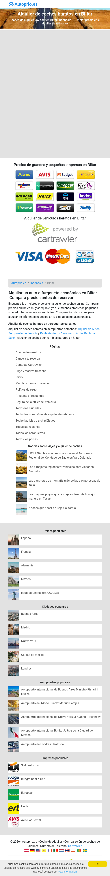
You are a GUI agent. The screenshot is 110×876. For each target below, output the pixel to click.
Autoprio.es (23, 4)
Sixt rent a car (30, 765)
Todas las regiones (28, 427)
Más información (67, 871)
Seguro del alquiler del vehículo (36, 402)
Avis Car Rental (31, 820)
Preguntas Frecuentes (30, 396)
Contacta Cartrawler (29, 364)
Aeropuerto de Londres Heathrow (42, 744)
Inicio (19, 377)
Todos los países (27, 439)
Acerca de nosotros (28, 352)
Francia (26, 551)
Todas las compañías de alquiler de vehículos (45, 414)
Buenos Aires (29, 613)
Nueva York (28, 641)
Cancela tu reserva (28, 358)
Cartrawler (75, 846)
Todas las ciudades (28, 408)
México (26, 579)
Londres (26, 668)
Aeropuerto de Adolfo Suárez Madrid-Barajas (50, 703)
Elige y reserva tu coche (31, 371)
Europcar (27, 792)
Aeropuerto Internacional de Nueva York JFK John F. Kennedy (61, 717)
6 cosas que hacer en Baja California (52, 508)
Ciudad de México (32, 655)
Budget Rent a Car (33, 779)
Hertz (24, 806)
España (26, 538)
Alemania (27, 565)
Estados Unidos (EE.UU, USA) (40, 593)
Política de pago (26, 389)
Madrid (25, 627)
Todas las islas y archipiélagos (35, 420)
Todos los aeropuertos (30, 433)
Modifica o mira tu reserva (33, 383)
